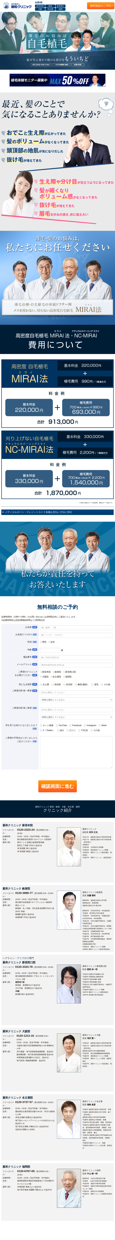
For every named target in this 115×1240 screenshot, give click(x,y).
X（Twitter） (47, 730)
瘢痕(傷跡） (82, 684)
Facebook (76, 725)
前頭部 (56, 684)
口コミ (71, 730)
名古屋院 (57, 677)
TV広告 (83, 730)
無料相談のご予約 (101, 5)
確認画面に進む (57, 786)
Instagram (90, 725)
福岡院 (68, 677)
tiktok (102, 725)
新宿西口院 (70, 672)
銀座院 (58, 672)
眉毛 (95, 684)
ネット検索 (46, 725)
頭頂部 (68, 684)
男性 (44, 642)
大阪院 (45, 677)
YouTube (61, 725)
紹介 (60, 730)
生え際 (45, 684)
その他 (105, 684)
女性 (52, 642)
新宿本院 (46, 672)
